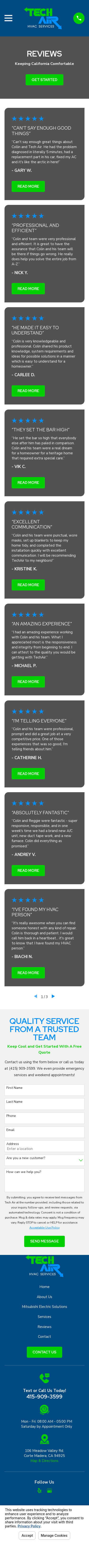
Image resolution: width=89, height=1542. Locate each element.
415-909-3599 (44, 1396)
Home (44, 1286)
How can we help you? (23, 1172)
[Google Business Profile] (49, 1490)
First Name (14, 1088)
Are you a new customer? (25, 1158)
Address (12, 1144)
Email (10, 1130)
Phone (11, 1116)
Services (44, 1316)
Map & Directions (44, 1460)
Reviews (44, 1326)
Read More (28, 186)
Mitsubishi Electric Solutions (44, 1306)
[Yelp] (39, 1490)
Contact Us (44, 1352)
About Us (44, 1296)
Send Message (44, 1241)
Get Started (44, 79)
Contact (44, 1336)
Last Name (14, 1102)
